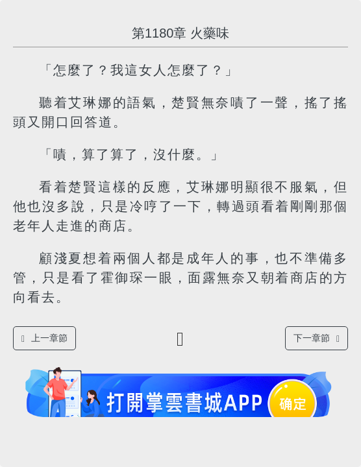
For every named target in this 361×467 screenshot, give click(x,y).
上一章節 (44, 338)
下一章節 (316, 338)
